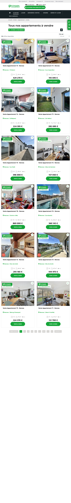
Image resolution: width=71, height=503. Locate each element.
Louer (23, 12)
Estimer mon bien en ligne (35, 7)
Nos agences (13, 16)
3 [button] (19, 62)
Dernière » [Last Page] (58, 331)
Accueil (10, 20)
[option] (17, 51)
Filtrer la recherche (16, 30)
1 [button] (16, 62)
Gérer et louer (56, 12)
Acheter (16, 12)
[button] (69, 22)
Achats (15, 20)
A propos (39, 1)
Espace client (41, 4)
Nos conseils (22, 1)
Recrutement (59, 1)
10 (44, 331)
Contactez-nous (49, 1)
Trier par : (61, 34)
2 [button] (18, 62)
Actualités (32, 1)
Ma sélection (29, 4)
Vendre (45, 12)
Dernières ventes (33, 12)
